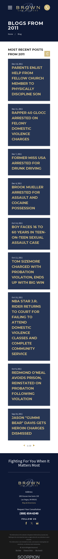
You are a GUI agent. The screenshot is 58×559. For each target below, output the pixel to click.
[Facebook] (26, 523)
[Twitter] (31, 523)
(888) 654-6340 (28, 513)
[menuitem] (18, 550)
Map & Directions (29, 503)
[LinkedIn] (20, 523)
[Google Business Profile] (37, 523)
